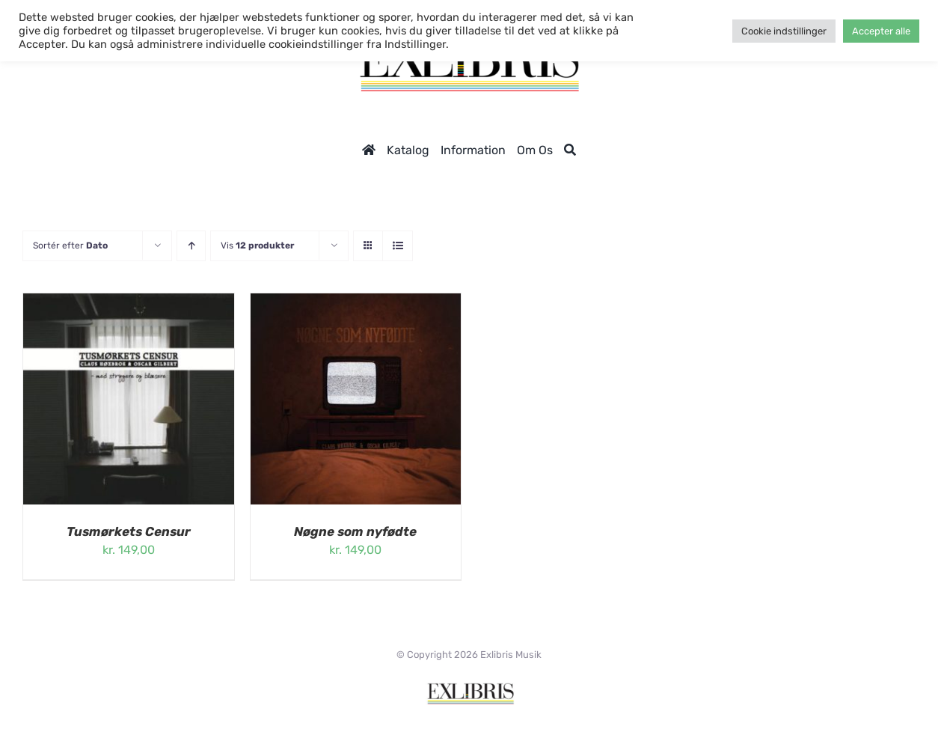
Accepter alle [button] (881, 31)
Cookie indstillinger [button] (784, 31)
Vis (257, 245)
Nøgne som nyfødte (355, 531)
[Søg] (570, 150)
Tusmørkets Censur (129, 531)
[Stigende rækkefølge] (191, 246)
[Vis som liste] (397, 245)
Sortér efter (70, 245)
